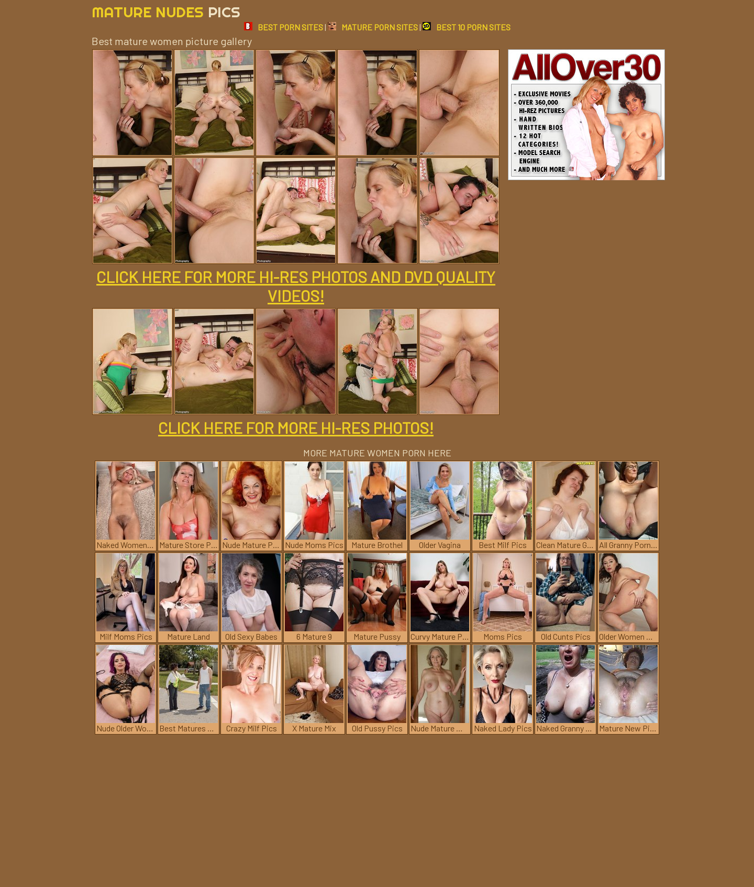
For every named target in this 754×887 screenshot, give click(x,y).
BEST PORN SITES (283, 27)
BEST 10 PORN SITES (467, 27)
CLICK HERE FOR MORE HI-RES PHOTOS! (296, 427)
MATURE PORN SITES (373, 27)
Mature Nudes (166, 12)
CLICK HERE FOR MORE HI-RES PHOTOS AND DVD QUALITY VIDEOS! (295, 286)
